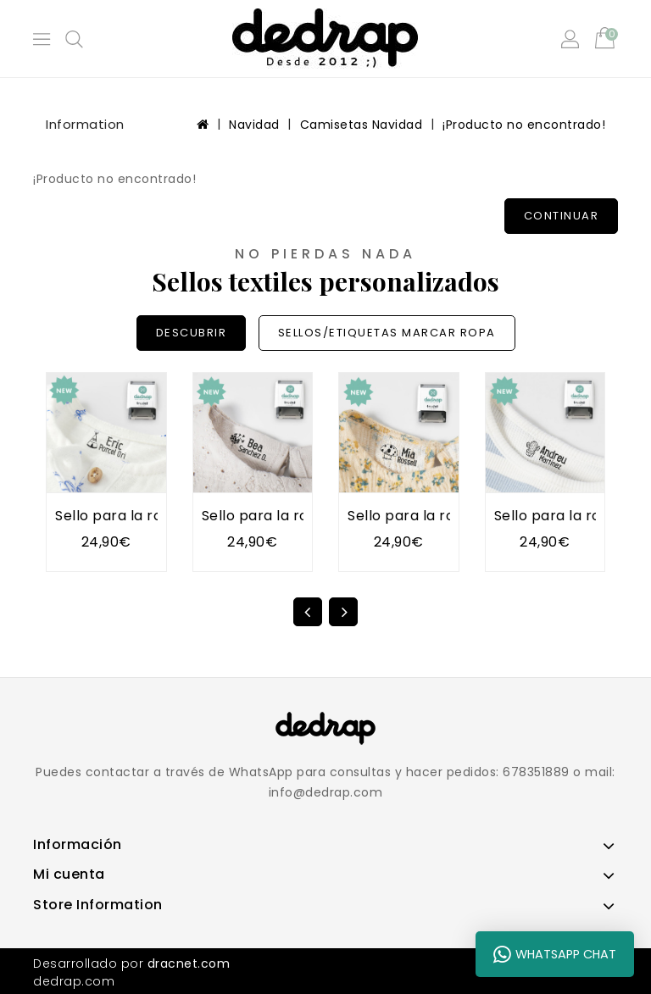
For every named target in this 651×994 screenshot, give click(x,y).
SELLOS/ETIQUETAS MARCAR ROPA (387, 333)
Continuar (561, 216)
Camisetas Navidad (361, 124)
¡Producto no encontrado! (523, 124)
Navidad (254, 124)
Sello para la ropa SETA (430, 515)
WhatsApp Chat (554, 954)
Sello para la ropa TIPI (132, 515)
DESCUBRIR (191, 333)
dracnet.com (189, 963)
